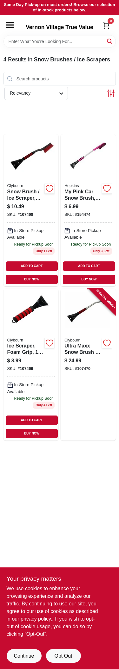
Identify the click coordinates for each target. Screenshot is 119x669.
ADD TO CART (32, 266)
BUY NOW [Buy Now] (31, 279)
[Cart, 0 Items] (106, 25)
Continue (24, 656)
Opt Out (63, 656)
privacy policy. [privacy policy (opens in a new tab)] (36, 619)
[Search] (110, 41)
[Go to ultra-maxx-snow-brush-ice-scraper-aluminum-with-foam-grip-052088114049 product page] (88, 365)
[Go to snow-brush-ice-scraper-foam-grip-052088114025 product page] (31, 210)
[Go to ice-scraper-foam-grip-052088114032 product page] (31, 365)
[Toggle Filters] (111, 93)
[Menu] (10, 25)
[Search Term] (59, 41)
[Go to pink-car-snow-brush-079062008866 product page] (88, 210)
